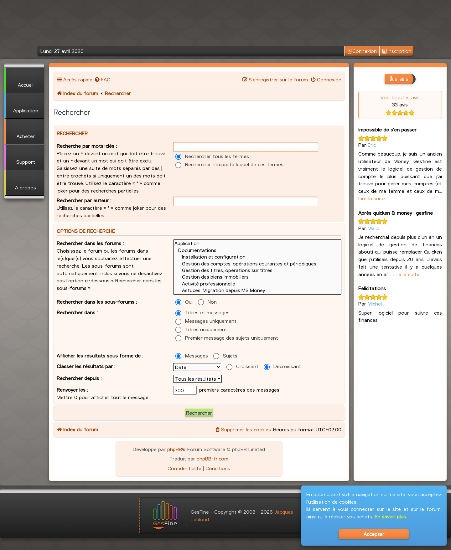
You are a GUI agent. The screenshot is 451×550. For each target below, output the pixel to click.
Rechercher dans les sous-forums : (97, 302)
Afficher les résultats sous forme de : (100, 355)
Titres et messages (202, 312)
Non (207, 302)
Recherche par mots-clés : (87, 146)
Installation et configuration (257, 257)
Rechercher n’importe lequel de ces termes (229, 164)
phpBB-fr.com (212, 458)
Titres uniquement (201, 329)
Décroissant (282, 366)
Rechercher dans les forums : (90, 243)
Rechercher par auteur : (84, 200)
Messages (191, 355)
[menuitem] (102, 79)
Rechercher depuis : (79, 378)
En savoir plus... (392, 516)
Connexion (362, 51)
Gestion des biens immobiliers (257, 277)
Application (257, 243)
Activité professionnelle (257, 283)
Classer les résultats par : (86, 366)
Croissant (242, 366)
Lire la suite (371, 198)
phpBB (174, 449)
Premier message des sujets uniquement (226, 338)
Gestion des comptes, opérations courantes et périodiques (257, 263)
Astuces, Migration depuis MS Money (257, 290)
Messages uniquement (205, 321)
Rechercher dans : (77, 312)
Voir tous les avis (400, 97)
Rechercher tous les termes (212, 156)
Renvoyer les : (72, 390)
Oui (184, 302)
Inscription (396, 51)
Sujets (225, 355)
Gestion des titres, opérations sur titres (257, 270)
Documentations (257, 250)
